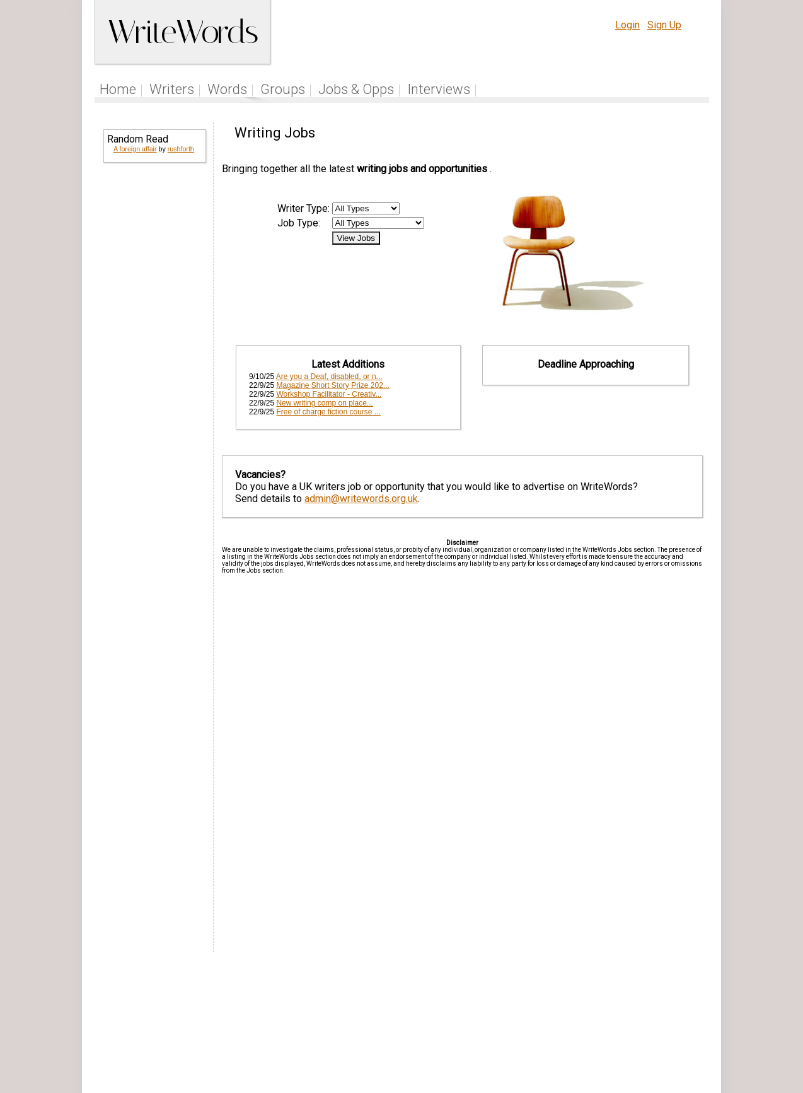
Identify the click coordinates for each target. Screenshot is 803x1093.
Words (227, 89)
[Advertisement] (153, 366)
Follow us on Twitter (368, 1014)
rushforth (181, 149)
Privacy (605, 1014)
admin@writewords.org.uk (361, 499)
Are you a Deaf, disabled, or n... (329, 376)
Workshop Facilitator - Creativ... (328, 394)
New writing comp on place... (324, 403)
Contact (683, 1014)
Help (529, 1014)
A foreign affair (135, 149)
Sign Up (664, 25)
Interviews (438, 89)
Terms (564, 1014)
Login (627, 25)
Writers (171, 89)
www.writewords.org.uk (509, 1038)
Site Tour (488, 1014)
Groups (282, 89)
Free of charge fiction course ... (328, 411)
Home (118, 89)
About (645, 1014)
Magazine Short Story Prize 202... (332, 385)
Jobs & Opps (356, 89)
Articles (441, 1014)
